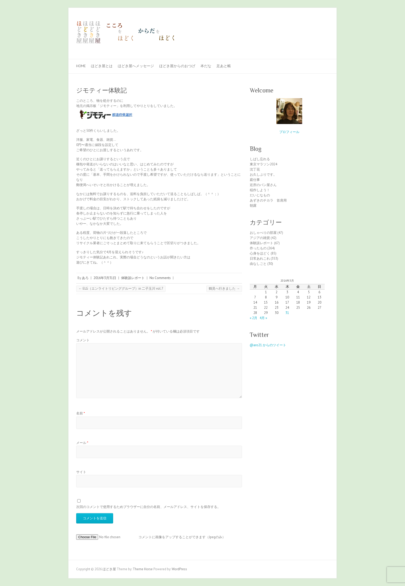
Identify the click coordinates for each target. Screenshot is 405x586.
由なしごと (258, 263)
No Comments (160, 278)
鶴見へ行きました (224, 288)
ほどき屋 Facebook (316, 26)
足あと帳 (223, 66)
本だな (205, 66)
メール (82, 443)
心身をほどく (260, 253)
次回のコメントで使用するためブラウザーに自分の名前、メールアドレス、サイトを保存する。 (148, 507)
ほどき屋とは (102, 66)
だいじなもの (260, 195)
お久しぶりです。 (263, 174)
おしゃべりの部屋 (263, 232)
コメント (83, 340)
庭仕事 (255, 180)
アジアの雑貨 (260, 238)
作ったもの (258, 248)
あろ (85, 278)
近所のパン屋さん (263, 185)
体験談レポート (133, 278)
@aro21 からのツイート (268, 345)
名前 (80, 413)
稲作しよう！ (260, 190)
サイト (81, 472)
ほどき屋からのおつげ (177, 66)
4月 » (263, 318)
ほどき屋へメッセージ (136, 66)
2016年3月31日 (105, 278)
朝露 (253, 205)
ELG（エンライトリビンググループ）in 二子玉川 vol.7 (121, 288)
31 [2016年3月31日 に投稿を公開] (287, 313)
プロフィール (289, 132)
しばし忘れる (260, 159)
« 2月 (253, 318)
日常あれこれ (260, 258)
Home (81, 66)
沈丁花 (255, 169)
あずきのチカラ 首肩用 (268, 200)
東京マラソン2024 (263, 164)
